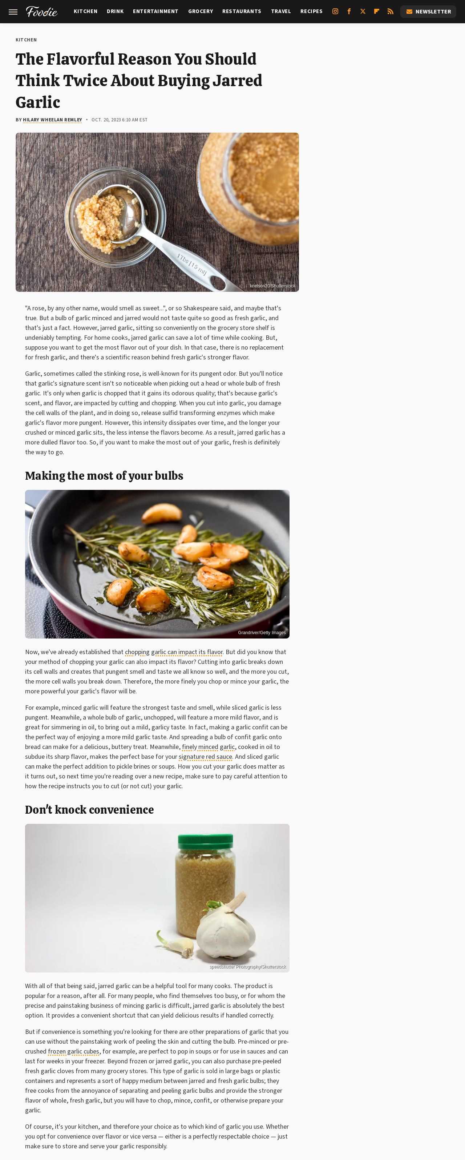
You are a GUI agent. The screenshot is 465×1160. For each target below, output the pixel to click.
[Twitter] (363, 14)
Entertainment (156, 11)
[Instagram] (335, 14)
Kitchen (85, 11)
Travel (281, 11)
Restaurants (242, 11)
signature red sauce (205, 756)
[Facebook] (349, 14)
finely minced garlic (208, 747)
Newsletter (428, 12)
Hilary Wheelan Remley (52, 120)
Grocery (200, 11)
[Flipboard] (377, 14)
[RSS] (391, 14)
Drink (115, 11)
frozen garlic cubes (73, 1051)
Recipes (311, 11)
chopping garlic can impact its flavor (174, 652)
